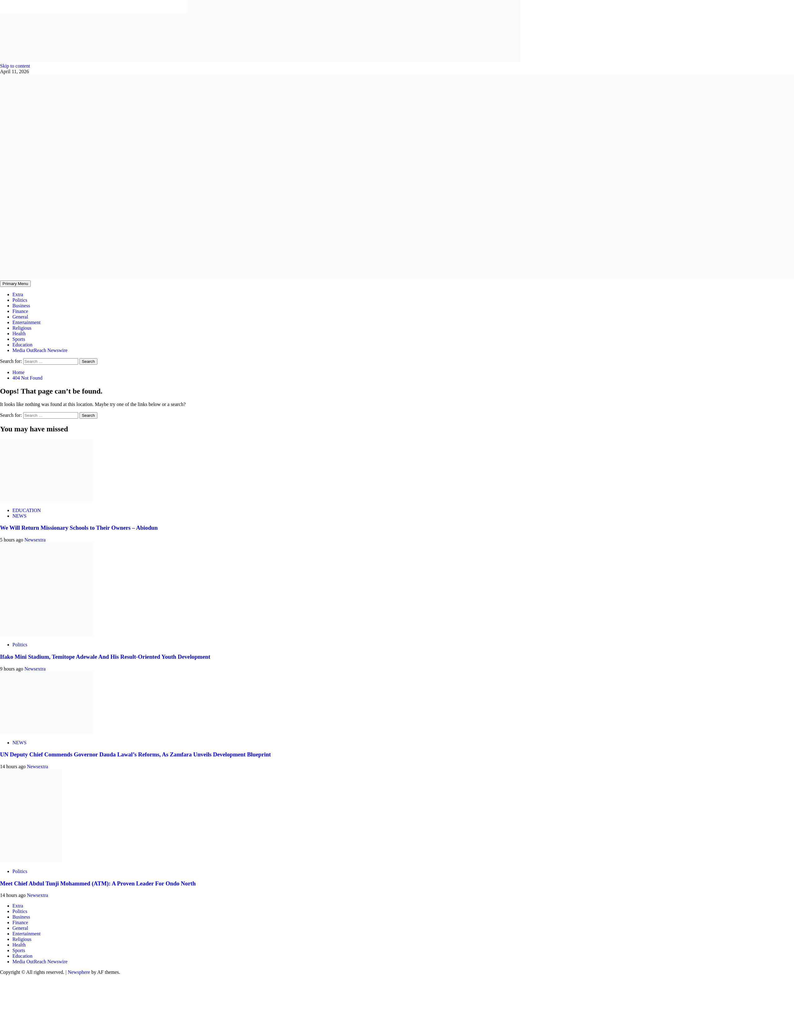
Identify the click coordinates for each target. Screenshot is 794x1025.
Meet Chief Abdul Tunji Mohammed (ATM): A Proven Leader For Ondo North (98, 883)
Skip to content (15, 66)
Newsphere (79, 972)
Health (19, 333)
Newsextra (35, 539)
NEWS (19, 516)
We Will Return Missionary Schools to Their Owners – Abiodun (79, 527)
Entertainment (26, 322)
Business (21, 305)
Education (22, 344)
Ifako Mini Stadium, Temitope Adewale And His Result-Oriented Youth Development (105, 656)
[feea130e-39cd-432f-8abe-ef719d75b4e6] (93, 60)
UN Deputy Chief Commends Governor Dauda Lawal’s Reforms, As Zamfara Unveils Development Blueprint (135, 754)
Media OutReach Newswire (40, 350)
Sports (18, 339)
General (20, 316)
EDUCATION (26, 510)
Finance (20, 311)
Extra (17, 294)
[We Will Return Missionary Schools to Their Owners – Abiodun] (46, 499)
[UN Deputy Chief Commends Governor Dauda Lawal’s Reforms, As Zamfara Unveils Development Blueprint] (46, 732)
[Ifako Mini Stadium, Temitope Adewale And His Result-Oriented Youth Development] (46, 634)
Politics (19, 300)
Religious (21, 328)
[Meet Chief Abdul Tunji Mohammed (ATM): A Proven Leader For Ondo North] (31, 860)
